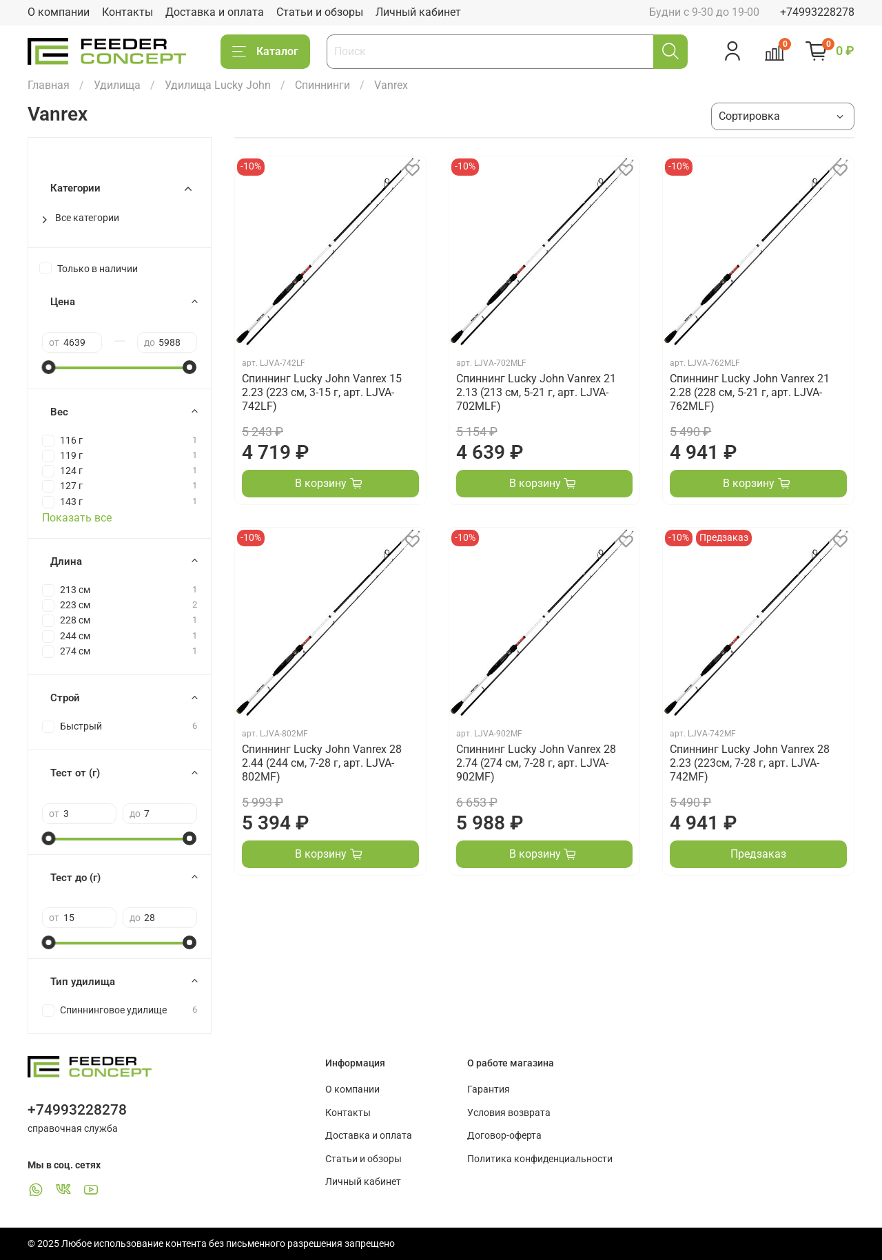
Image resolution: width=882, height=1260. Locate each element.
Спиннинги (322, 85)
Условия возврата (509, 1113)
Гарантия (488, 1089)
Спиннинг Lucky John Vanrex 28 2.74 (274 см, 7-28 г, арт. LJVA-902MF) (536, 763)
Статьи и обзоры (319, 12)
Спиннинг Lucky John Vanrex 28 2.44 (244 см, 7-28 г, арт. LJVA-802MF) (322, 763)
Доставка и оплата (214, 12)
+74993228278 (817, 12)
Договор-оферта (504, 1136)
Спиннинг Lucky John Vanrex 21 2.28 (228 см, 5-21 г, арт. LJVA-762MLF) (750, 392)
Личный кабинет (418, 12)
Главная (49, 85)
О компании (59, 12)
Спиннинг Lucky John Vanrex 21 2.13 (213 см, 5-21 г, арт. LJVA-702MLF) (536, 392)
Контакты (127, 12)
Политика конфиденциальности (540, 1159)
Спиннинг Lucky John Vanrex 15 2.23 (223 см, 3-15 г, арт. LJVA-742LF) (322, 392)
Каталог (265, 52)
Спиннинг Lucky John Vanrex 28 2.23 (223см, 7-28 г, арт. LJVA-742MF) (750, 763)
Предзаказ (758, 853)
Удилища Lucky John (218, 85)
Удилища (117, 85)
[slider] (49, 367)
